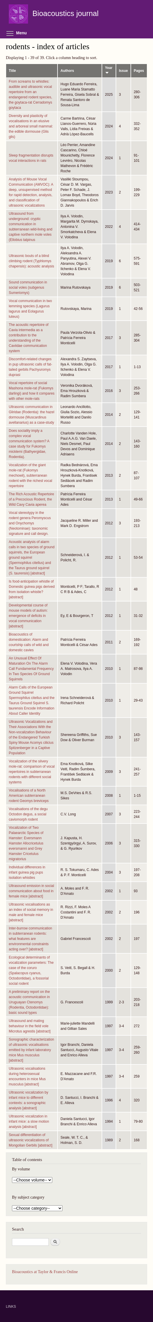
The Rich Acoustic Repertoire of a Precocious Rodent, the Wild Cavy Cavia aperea (31, 499)
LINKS (11, 1307)
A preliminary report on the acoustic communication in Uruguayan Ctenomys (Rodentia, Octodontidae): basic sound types (29, 1002)
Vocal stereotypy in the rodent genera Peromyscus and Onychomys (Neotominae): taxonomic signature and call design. (30, 523)
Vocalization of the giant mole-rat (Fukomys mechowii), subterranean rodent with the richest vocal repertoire (30, 475)
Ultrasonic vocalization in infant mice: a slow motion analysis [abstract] (29, 1121)
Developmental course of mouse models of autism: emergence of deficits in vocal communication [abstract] (28, 615)
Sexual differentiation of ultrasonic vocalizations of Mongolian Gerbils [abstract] (30, 1140)
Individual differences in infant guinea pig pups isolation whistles (27, 872)
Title (12, 71)
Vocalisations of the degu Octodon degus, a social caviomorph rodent (28, 814)
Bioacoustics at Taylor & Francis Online (45, 1272)
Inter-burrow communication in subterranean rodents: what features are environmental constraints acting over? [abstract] (30, 938)
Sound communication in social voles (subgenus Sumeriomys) (28, 287)
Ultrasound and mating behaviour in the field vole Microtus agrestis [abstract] (30, 1026)
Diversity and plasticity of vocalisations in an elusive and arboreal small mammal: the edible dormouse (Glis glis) (31, 126)
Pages (139, 71)
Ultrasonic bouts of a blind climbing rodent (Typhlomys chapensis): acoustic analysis (31, 261)
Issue (123, 71)
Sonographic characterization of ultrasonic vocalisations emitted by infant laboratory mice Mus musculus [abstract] (31, 1049)
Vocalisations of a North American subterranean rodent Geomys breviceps (29, 795)
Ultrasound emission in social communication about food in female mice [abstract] (31, 891)
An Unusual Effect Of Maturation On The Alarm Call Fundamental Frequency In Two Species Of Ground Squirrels (31, 668)
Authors (67, 71)
